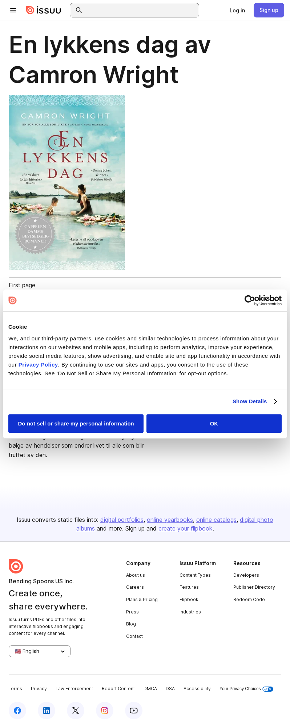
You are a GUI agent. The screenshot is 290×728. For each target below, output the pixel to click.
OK (214, 423)
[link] (237, 10)
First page (22, 285)
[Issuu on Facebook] (17, 710)
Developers (246, 575)
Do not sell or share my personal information (76, 423)
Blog (131, 624)
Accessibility (197, 688)
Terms (15, 688)
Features (189, 587)
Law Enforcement (74, 688)
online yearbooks (170, 519)
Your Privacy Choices (246, 689)
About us (135, 575)
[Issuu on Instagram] (104, 710)
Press (132, 612)
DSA (170, 688)
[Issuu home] (43, 10)
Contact (134, 636)
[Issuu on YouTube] (133, 710)
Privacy (39, 688)
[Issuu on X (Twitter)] (75, 710)
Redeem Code (249, 599)
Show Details (250, 401)
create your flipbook (185, 528)
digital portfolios (122, 519)
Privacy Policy (38, 364)
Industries (190, 612)
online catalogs (216, 519)
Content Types (195, 575)
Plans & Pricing (142, 599)
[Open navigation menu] (13, 10)
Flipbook (189, 599)
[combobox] (141, 10)
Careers (135, 587)
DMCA (150, 688)
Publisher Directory (254, 587)
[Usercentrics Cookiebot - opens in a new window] (250, 300)
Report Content (118, 688)
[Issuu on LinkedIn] (46, 710)
